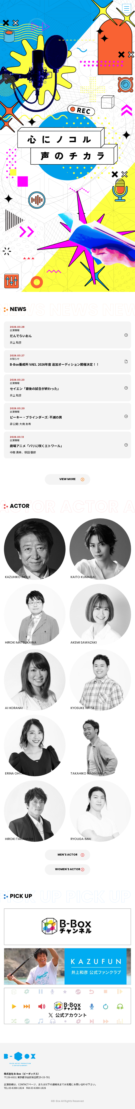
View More (67, 479)
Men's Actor (67, 854)
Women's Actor (67, 869)
